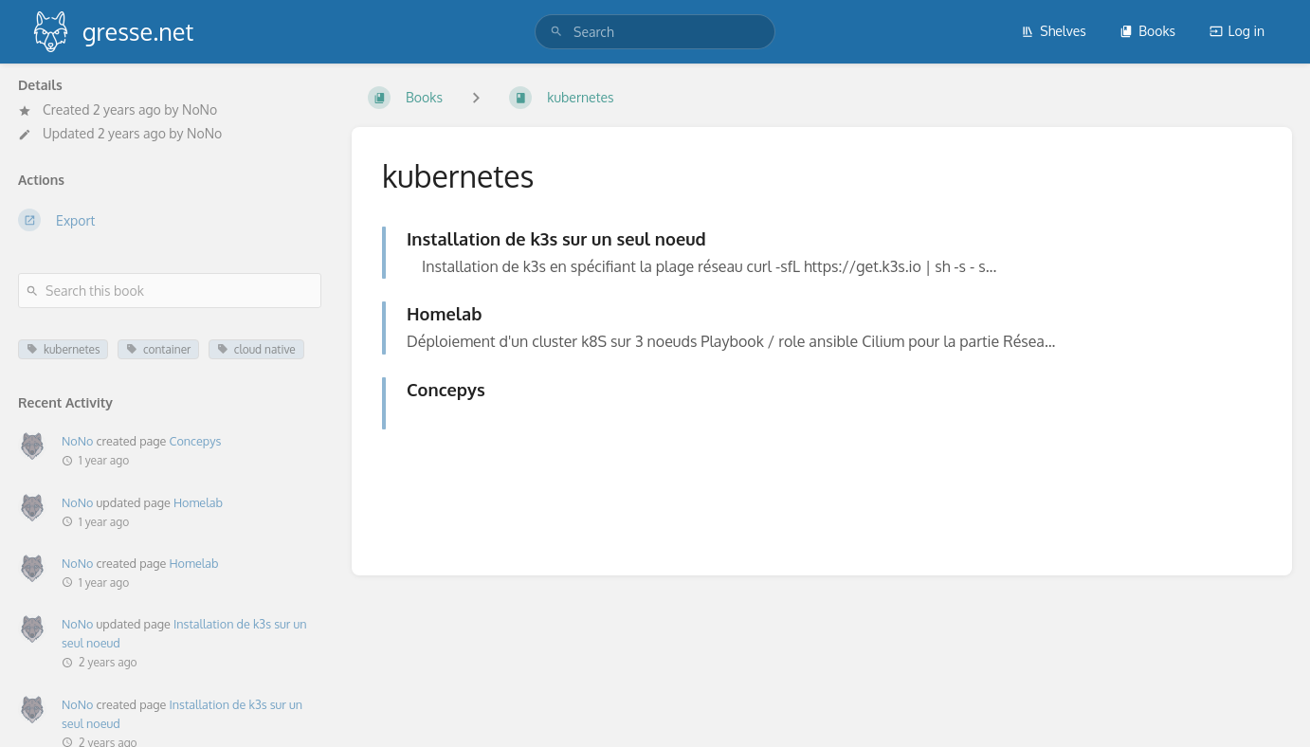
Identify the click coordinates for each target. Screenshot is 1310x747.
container (158, 349)
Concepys (195, 440)
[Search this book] (169, 290)
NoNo (199, 109)
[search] (655, 31)
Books (1147, 31)
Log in (1237, 31)
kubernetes (63, 349)
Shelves (1053, 31)
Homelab (198, 502)
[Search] (556, 32)
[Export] (170, 220)
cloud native (256, 349)
